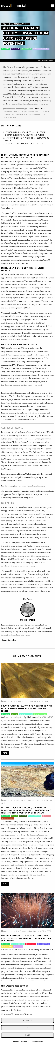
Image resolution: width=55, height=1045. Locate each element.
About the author (9, 639)
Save (27, 1028)
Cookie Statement (35, 1041)
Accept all (27, 1020)
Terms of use (45, 590)
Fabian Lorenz (39, 109)
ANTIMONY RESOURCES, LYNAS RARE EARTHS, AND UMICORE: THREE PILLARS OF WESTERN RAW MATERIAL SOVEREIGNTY (26, 938)
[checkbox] (2, 1014)
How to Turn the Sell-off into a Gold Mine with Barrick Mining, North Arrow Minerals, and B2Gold (26, 708)
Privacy (23, 1041)
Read (5, 753)
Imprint (16, 1041)
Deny (27, 1035)
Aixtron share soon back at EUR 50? (24, 144)
